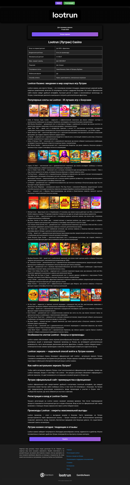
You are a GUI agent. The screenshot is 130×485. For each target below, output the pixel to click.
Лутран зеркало (65, 34)
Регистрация (69, 3)
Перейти (65, 439)
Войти (59, 3)
